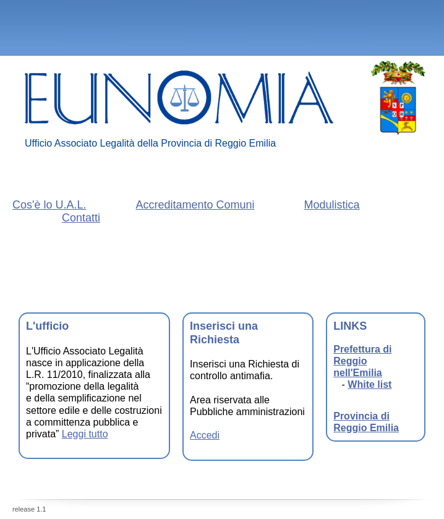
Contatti (81, 218)
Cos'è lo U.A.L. (49, 205)
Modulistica (332, 205)
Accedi (205, 435)
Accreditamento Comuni (195, 205)
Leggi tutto (85, 434)
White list (369, 384)
